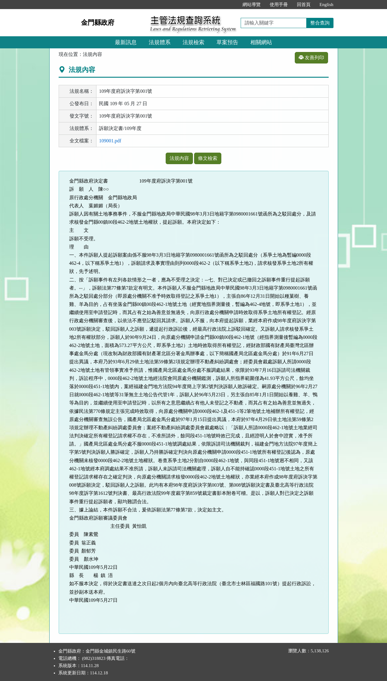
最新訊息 (126, 42)
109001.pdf (110, 140)
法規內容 (179, 158)
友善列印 (311, 57)
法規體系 (160, 42)
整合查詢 (320, 22)
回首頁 (304, 4)
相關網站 (261, 42)
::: (231, 4)
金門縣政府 (97, 22)
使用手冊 (279, 4)
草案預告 (227, 42)
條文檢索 (207, 158)
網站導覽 (251, 4)
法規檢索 (193, 42)
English (326, 4)
